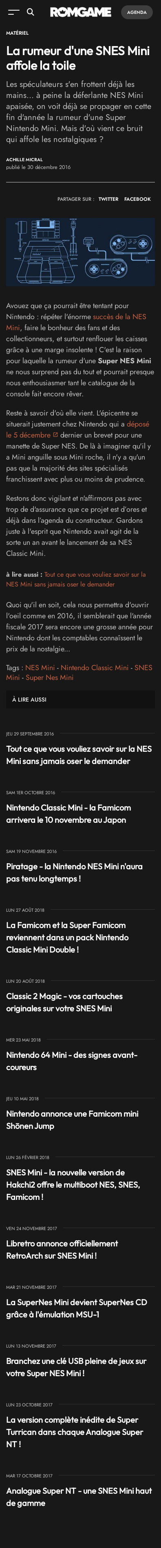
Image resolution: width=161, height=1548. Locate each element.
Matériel (17, 33)
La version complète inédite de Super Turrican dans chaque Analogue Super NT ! (74, 1432)
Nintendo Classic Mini (95, 667)
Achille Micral (24, 159)
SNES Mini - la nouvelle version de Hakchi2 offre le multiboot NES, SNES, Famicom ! (73, 1184)
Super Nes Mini (50, 677)
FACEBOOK (137, 199)
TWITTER (108, 199)
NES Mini (40, 667)
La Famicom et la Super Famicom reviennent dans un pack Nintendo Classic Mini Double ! (67, 937)
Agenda (137, 12)
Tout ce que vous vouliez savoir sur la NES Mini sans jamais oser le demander (76, 579)
